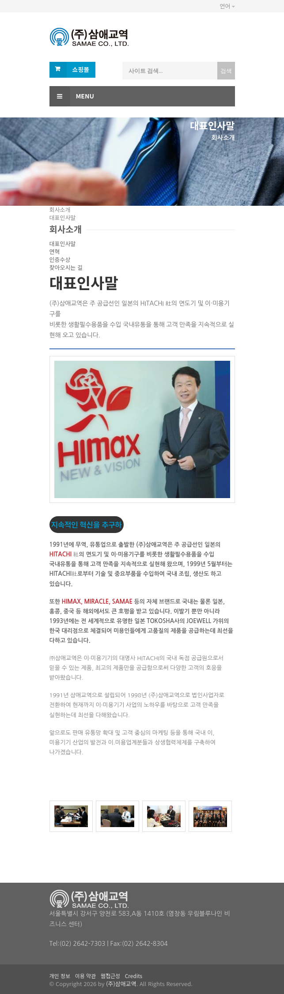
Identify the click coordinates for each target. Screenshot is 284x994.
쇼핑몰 (81, 69)
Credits (134, 975)
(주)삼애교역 (121, 983)
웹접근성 (110, 975)
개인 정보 (60, 975)
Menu (71, 96)
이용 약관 (85, 975)
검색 (226, 71)
